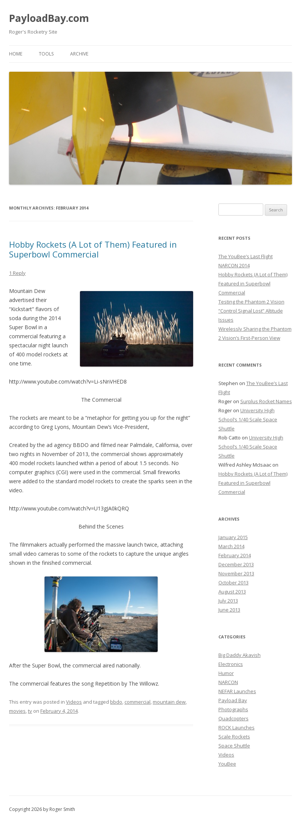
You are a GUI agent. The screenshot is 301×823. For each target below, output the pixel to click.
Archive (79, 54)
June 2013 (229, 609)
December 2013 (236, 564)
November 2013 (236, 573)
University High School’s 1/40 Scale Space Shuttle (247, 419)
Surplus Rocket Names (266, 401)
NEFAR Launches (237, 691)
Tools (46, 54)
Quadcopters (233, 718)
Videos (74, 701)
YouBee (227, 763)
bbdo (116, 701)
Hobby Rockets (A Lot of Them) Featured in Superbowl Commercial (93, 249)
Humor (226, 673)
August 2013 (232, 591)
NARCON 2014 (234, 265)
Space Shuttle (234, 745)
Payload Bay (232, 700)
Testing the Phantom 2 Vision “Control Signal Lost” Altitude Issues (251, 310)
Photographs (233, 709)
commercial (137, 701)
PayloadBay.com (49, 18)
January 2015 (233, 537)
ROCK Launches (236, 727)
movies (17, 710)
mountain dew (169, 701)
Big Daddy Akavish (239, 655)
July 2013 (228, 600)
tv (30, 710)
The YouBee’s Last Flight (245, 256)
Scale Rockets (234, 736)
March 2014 (231, 546)
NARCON (228, 682)
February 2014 (234, 555)
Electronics (230, 664)
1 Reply (17, 273)
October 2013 (233, 582)
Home (15, 54)
